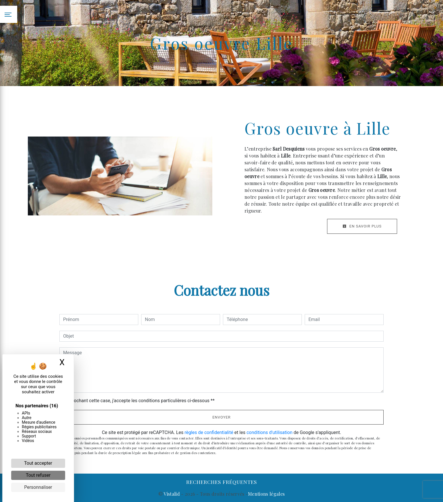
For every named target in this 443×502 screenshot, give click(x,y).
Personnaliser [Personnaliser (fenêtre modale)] (38, 487)
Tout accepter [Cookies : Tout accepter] (38, 463)
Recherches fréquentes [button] (221, 481)
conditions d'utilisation (269, 432)
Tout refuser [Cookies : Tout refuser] (38, 475)
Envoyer (221, 417)
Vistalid (172, 494)
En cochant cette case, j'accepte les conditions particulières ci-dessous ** (140, 400)
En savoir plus (362, 226)
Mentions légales (266, 494)
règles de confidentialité (208, 432)
